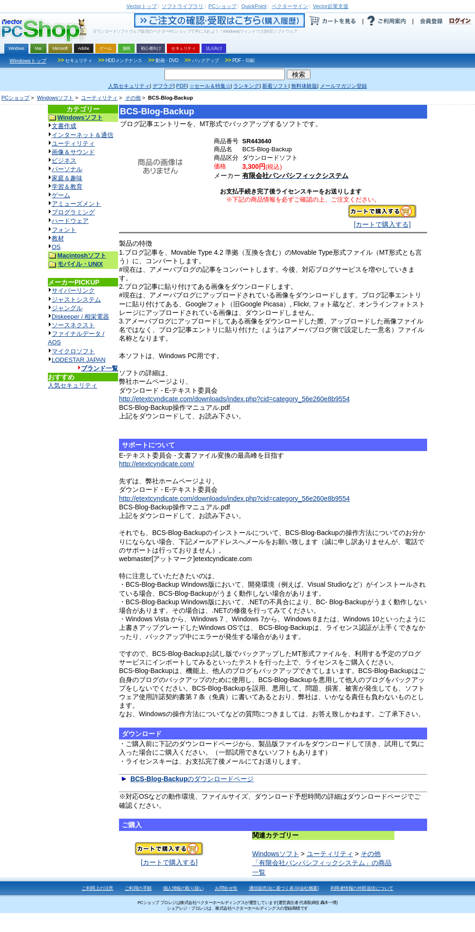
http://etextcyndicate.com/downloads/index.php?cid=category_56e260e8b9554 (234, 399)
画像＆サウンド (73, 152)
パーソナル (67, 169)
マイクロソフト (73, 351)
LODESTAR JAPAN (79, 359)
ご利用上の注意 (97, 888)
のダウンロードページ (192, 779)
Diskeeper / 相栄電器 (80, 316)
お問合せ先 (226, 888)
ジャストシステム (76, 299)
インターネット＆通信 (82, 134)
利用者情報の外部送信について (361, 888)
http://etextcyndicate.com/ (156, 464)
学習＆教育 (67, 186)
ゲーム (61, 195)
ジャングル (67, 308)
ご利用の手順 (138, 888)
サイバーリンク (73, 290)
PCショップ (15, 98)
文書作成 (64, 125)
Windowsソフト (55, 98)
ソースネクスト (73, 325)
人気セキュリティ (72, 385)
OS (56, 246)
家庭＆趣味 (67, 178)
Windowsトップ (27, 61)
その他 (133, 98)
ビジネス (64, 160)
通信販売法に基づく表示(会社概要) (284, 888)
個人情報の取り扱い (183, 888)
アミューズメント (76, 203)
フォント (64, 229)
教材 (58, 238)
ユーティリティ (99, 98)
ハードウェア (70, 220)
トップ (142, 6)
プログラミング (73, 212)
